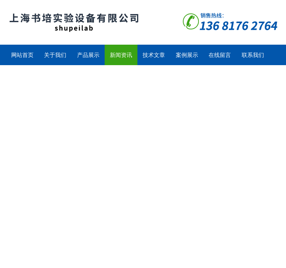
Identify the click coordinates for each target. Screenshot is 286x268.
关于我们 (55, 55)
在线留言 (220, 55)
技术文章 (154, 55)
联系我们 (253, 55)
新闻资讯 (121, 55)
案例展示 (187, 55)
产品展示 (88, 55)
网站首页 (22, 55)
